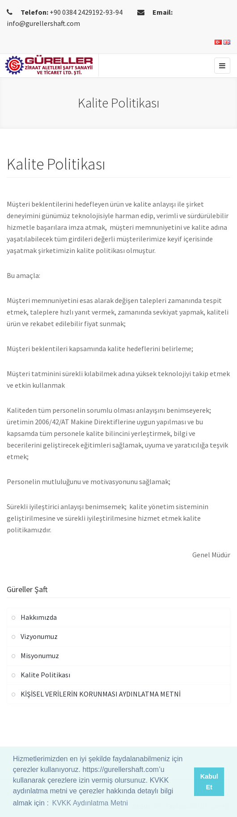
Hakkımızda (39, 617)
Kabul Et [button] (209, 782)
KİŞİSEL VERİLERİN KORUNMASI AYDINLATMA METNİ (101, 693)
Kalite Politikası (45, 674)
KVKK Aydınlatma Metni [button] (90, 803)
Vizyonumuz (39, 636)
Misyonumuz (40, 655)
